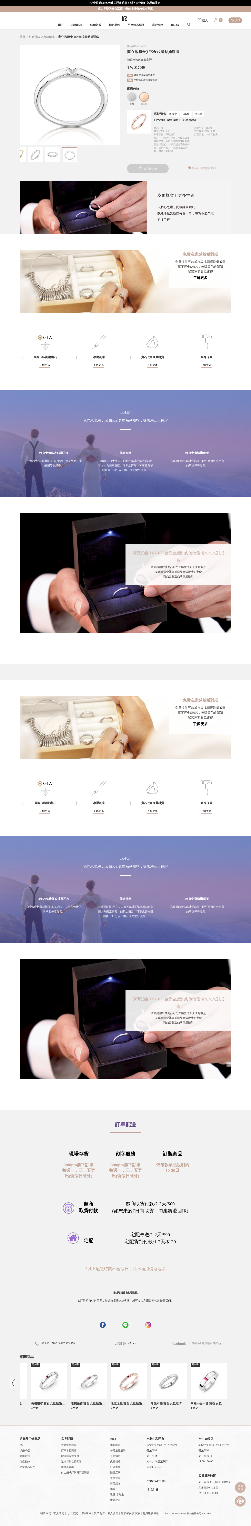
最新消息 (115, 1456)
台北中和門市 (155, 1438)
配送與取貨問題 (70, 1456)
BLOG (175, 25)
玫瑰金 (173, 113)
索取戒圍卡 (174, 120)
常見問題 (58, 1513)
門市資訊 (235, 20)
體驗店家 (115, 1472)
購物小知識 (67, 1467)
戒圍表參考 (190, 120)
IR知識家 (115, 1445)
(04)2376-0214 (206, 1445)
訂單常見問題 (68, 1450)
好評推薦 (115, 1467)
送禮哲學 (115, 1478)
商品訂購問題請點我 (201, 168)
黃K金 (198, 113)
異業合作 (99, 1513)
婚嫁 (112, 1489)
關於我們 (45, 1513)
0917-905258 (170, 1445)
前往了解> (164, 219)
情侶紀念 (115, 1483)
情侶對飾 (114, 25)
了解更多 (200, 278)
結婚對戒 (95, 25)
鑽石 (61, 25)
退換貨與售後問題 (71, 1461)
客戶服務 (157, 25)
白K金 (186, 113)
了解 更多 (200, 724)
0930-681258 (222, 1445)
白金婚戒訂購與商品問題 (75, 1472)
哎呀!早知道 (117, 1494)
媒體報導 (115, 1461)
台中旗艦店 (205, 1438)
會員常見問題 (68, 1445)
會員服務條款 (151, 1513)
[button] (125, 670)
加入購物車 (148, 168)
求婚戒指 (76, 25)
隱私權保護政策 (130, 1513)
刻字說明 (159, 120)
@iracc (132, 1343)
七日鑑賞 (72, 1513)
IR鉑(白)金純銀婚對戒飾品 (196, 1343)
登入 (203, 20)
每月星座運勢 (118, 1450)
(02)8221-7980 (154, 1445)
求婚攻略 (115, 1500)
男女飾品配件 (136, 25)
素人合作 (112, 1513)
